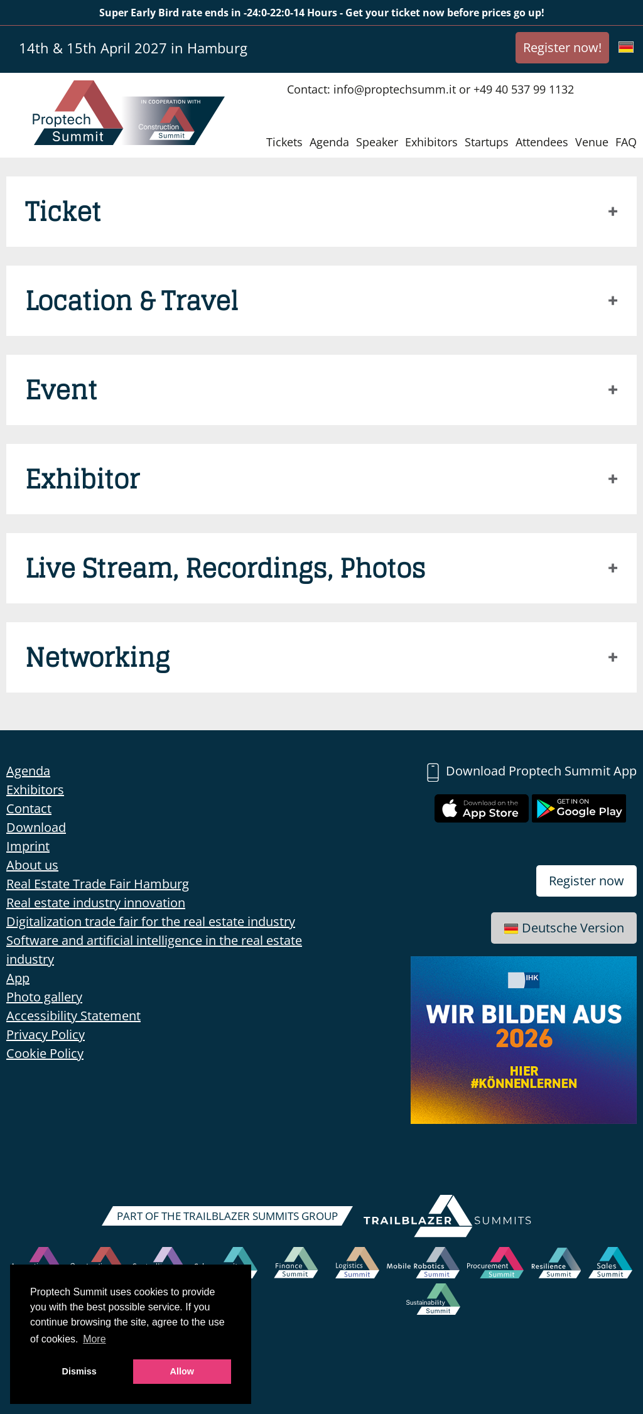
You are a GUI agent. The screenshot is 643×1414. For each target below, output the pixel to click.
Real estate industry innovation (95, 902)
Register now (586, 880)
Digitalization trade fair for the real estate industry (150, 921)
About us (32, 864)
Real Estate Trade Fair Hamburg (97, 883)
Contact (28, 808)
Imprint (28, 846)
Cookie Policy (45, 1053)
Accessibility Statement (73, 1015)
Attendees (542, 141)
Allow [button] (182, 1371)
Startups (487, 141)
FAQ (626, 141)
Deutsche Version (564, 927)
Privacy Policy (45, 1034)
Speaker (377, 141)
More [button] (94, 1339)
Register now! (562, 47)
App (18, 977)
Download (36, 827)
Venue (591, 141)
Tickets (284, 141)
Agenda (329, 141)
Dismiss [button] (79, 1371)
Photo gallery (44, 996)
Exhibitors (431, 141)
